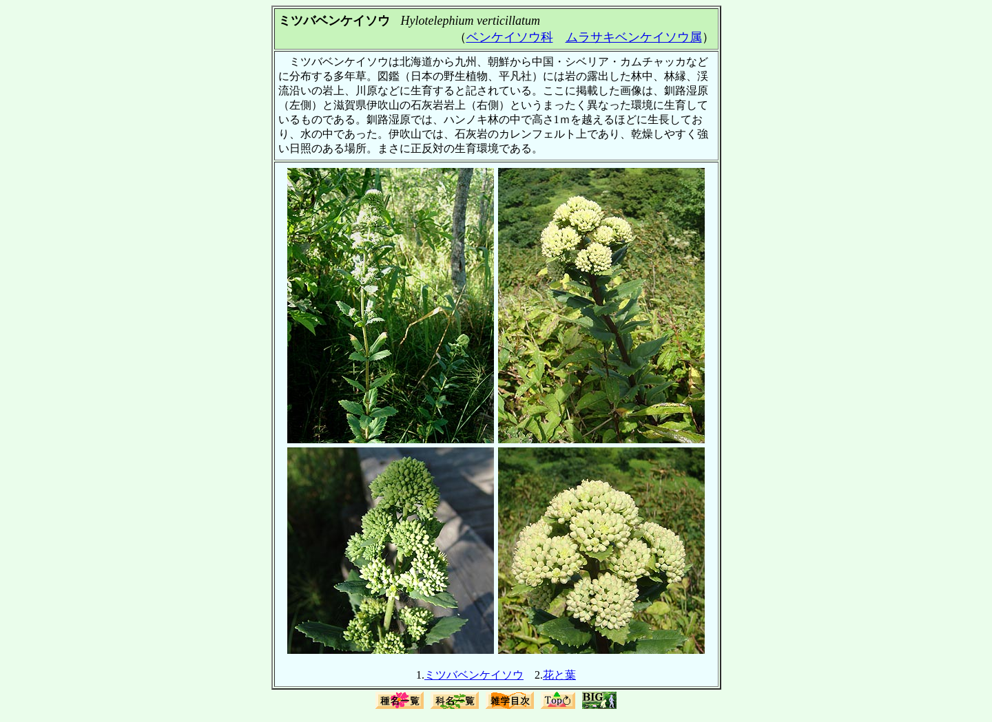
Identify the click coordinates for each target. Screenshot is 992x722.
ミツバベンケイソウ (474, 675)
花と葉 (559, 675)
